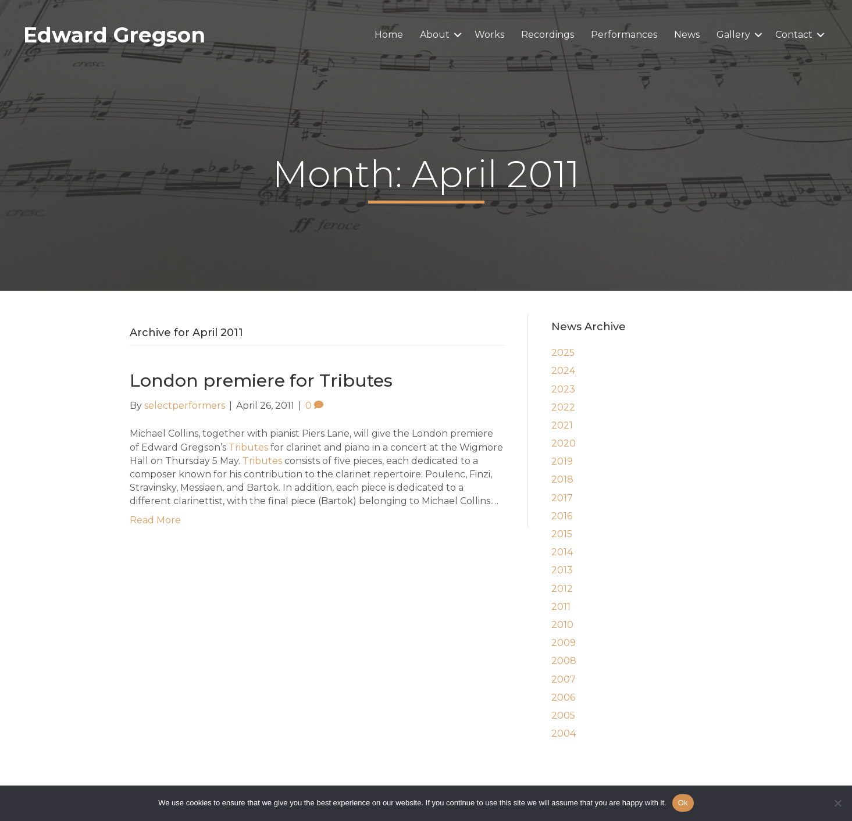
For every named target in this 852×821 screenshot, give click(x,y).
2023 (563, 389)
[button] (458, 35)
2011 (561, 606)
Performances (624, 34)
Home (389, 34)
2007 (563, 679)
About (435, 34)
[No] (837, 803)
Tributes (248, 447)
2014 (562, 552)
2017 (562, 498)
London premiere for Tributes (261, 380)
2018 (562, 479)
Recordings (547, 34)
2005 (563, 715)
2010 (562, 624)
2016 (561, 516)
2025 (563, 352)
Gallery (733, 34)
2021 (562, 425)
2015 (561, 534)
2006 (563, 697)
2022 (563, 407)
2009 (563, 642)
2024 (563, 370)
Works (489, 34)
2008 (563, 660)
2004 (563, 733)
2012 (562, 588)
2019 (562, 461)
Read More (155, 520)
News (687, 34)
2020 (563, 443)
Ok (683, 802)
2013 (562, 570)
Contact (793, 34)
